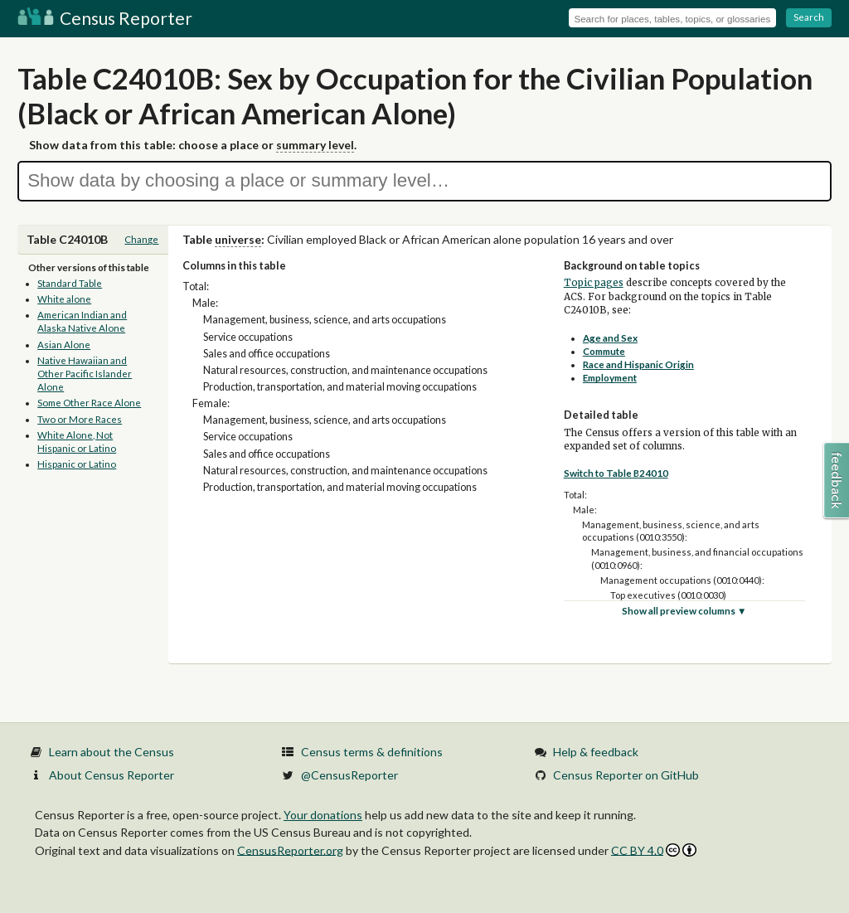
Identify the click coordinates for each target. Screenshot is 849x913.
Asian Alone (63, 344)
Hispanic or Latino (76, 464)
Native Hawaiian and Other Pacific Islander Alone (84, 374)
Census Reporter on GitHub (626, 775)
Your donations (323, 815)
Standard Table (69, 283)
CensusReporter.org (290, 850)
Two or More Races (79, 419)
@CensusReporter (349, 775)
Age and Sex (610, 338)
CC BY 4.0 (653, 850)
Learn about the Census (111, 752)
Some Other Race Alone (89, 402)
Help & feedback (595, 752)
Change (141, 239)
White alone (64, 299)
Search (808, 17)
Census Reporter (104, 17)
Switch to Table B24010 (616, 473)
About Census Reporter (111, 775)
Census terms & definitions (372, 752)
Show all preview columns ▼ (684, 610)
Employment (610, 377)
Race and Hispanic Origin (638, 364)
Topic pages (593, 283)
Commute (604, 351)
